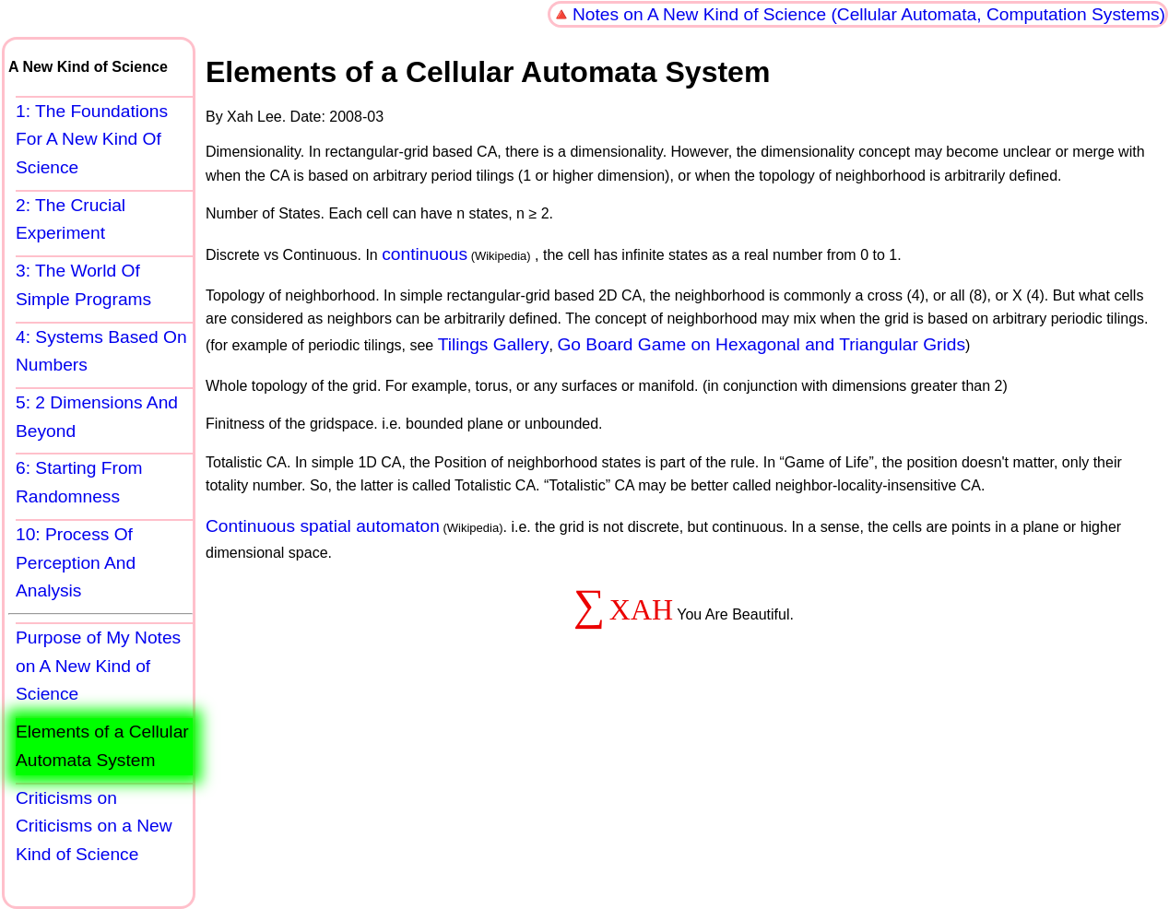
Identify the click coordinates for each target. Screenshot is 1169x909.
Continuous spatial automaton (323, 526)
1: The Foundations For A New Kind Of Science (92, 139)
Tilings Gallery (493, 344)
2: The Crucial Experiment (70, 219)
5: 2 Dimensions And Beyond (97, 417)
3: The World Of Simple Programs (83, 285)
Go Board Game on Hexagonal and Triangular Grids (761, 344)
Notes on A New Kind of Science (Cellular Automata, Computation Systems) (869, 14)
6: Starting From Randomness (79, 482)
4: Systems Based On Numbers (101, 351)
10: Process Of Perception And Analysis (76, 562)
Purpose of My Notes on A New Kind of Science (98, 665)
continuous (424, 254)
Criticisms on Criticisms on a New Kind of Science (94, 826)
